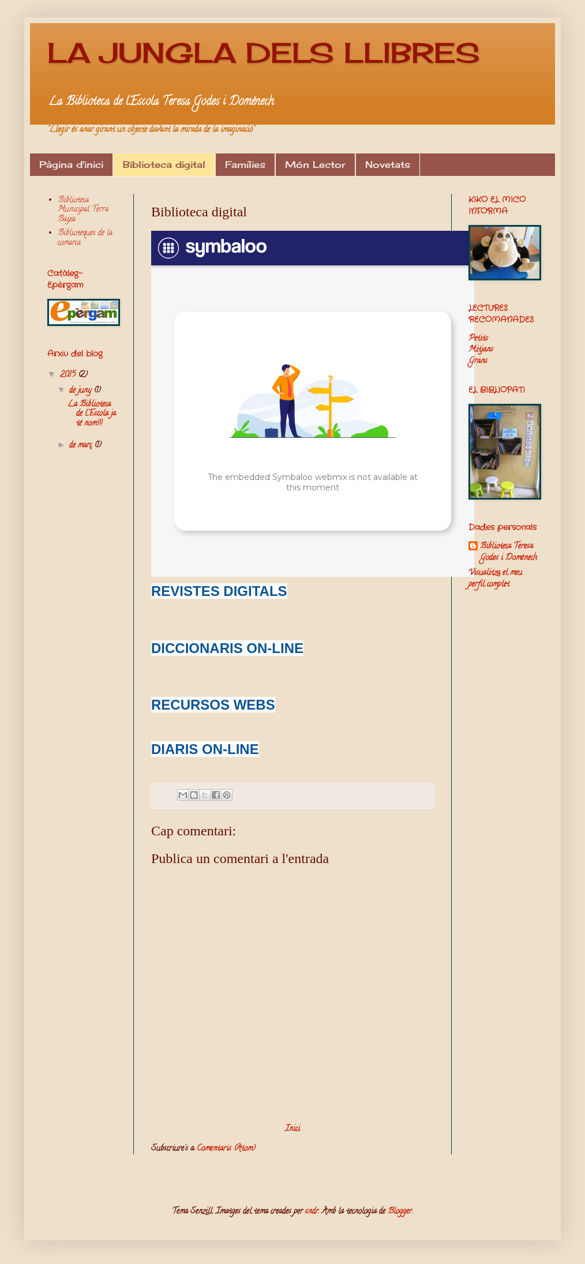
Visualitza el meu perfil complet (495, 579)
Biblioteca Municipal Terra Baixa (83, 210)
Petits (478, 339)
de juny (81, 391)
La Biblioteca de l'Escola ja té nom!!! (92, 414)
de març (81, 446)
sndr (311, 1212)
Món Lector (315, 164)
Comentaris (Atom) (226, 1149)
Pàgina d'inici (71, 164)
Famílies (245, 164)
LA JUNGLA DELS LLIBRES (263, 53)
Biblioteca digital (164, 164)
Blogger (400, 1212)
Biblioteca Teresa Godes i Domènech (508, 552)
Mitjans (480, 350)
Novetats (387, 164)
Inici (292, 1129)
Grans (477, 361)
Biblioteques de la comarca (85, 238)
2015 (69, 375)
